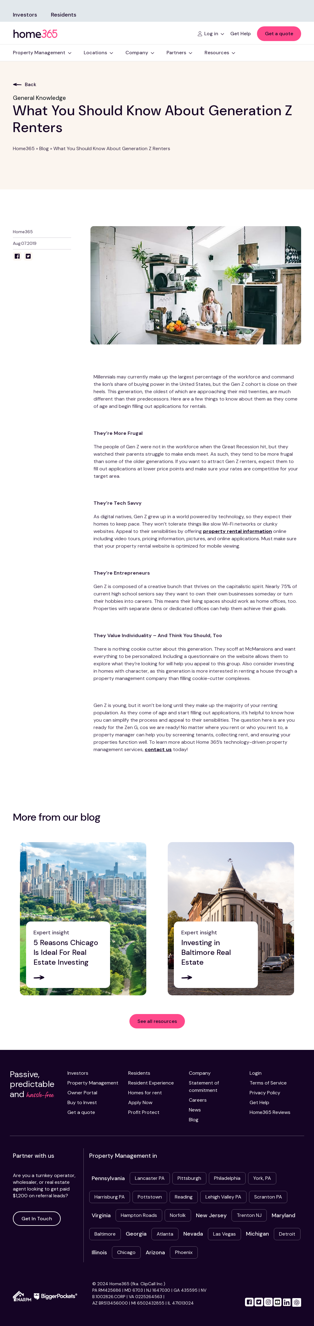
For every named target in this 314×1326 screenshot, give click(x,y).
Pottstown (150, 1197)
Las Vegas (224, 1234)
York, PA (262, 1178)
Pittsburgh (189, 1178)
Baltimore (105, 1234)
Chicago (126, 1252)
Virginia (101, 1215)
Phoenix (184, 1252)
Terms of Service (268, 1083)
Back (24, 84)
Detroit (287, 1234)
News (195, 1110)
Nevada (193, 1233)
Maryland (283, 1215)
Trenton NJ (249, 1215)
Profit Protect (143, 1112)
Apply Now (140, 1102)
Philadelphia (227, 1178)
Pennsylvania (108, 1178)
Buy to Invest (82, 1102)
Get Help (259, 1102)
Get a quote (279, 33)
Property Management (92, 1083)
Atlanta (165, 1234)
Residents (63, 14)
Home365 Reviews (270, 1112)
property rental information (237, 531)
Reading (184, 1197)
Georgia (136, 1233)
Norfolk (178, 1215)
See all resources (157, 1021)
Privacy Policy (265, 1092)
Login (256, 1073)
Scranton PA (268, 1197)
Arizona (155, 1252)
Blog (44, 148)
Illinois (99, 1252)
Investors (25, 14)
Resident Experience (151, 1083)
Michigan (257, 1233)
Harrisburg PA (109, 1197)
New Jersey (211, 1215)
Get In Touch (36, 1218)
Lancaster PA (150, 1178)
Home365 (24, 148)
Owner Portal (82, 1092)
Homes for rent (145, 1092)
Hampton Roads (139, 1215)
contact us (158, 749)
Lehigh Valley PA (223, 1197)
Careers (198, 1100)
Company (200, 1073)
